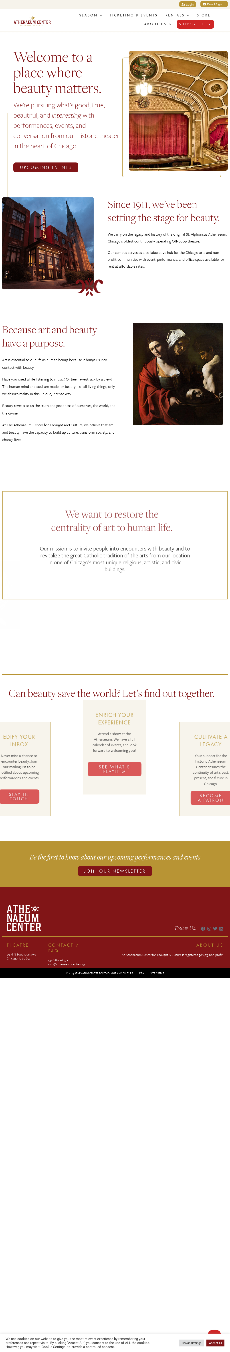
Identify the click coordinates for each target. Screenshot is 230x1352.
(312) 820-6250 (58, 960)
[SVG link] (32, 21)
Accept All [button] (215, 1343)
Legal (141, 973)
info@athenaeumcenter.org (66, 964)
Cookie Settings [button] (192, 1343)
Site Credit (157, 973)
